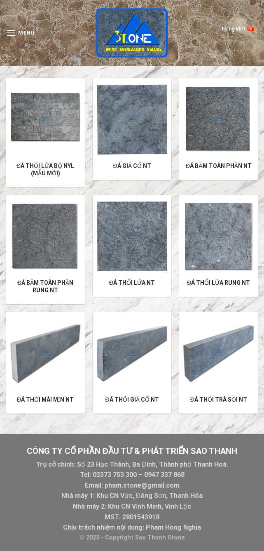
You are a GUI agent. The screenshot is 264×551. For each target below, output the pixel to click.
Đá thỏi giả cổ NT (132, 399)
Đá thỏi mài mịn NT (45, 399)
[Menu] (20, 33)
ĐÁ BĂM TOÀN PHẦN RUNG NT (45, 286)
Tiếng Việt (237, 32)
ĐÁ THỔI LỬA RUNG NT (218, 282)
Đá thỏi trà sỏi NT (218, 399)
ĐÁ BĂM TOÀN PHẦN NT (218, 166)
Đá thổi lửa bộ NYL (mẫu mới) (45, 170)
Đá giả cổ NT (132, 166)
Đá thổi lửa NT (132, 282)
